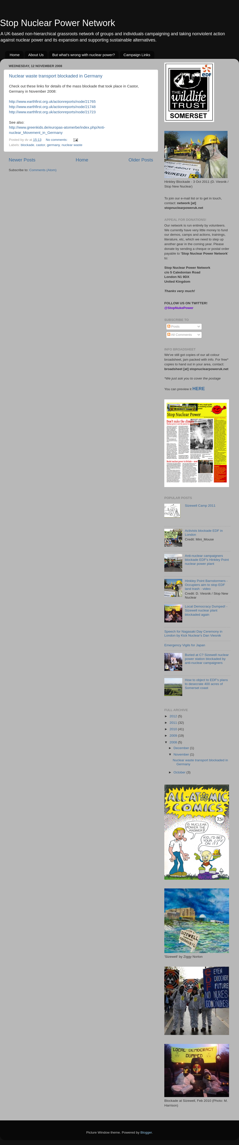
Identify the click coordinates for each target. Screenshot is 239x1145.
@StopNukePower (178, 308)
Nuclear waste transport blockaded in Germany (55, 76)
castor (40, 145)
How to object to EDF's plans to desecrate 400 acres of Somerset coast (206, 684)
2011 (174, 723)
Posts (173, 326)
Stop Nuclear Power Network (57, 23)
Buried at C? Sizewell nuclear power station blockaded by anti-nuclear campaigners (207, 659)
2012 (174, 716)
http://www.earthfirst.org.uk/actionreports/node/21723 (52, 112)
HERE (198, 388)
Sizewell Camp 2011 (200, 505)
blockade (27, 145)
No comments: (57, 140)
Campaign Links (136, 55)
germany (53, 145)
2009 (174, 735)
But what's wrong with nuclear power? (83, 55)
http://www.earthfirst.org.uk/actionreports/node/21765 (52, 102)
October (180, 772)
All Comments (179, 335)
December (182, 748)
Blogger (146, 1132)
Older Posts (140, 159)
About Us (36, 55)
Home (15, 55)
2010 (174, 729)
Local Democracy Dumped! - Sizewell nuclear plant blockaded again (206, 610)
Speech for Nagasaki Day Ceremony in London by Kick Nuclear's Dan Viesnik (193, 633)
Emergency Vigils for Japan (184, 645)
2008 (174, 742)
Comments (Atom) (43, 170)
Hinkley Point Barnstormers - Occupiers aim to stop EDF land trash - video (206, 585)
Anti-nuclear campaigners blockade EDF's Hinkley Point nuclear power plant (207, 560)
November (182, 754)
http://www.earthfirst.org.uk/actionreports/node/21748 (52, 107)
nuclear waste (71, 145)
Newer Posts (22, 159)
